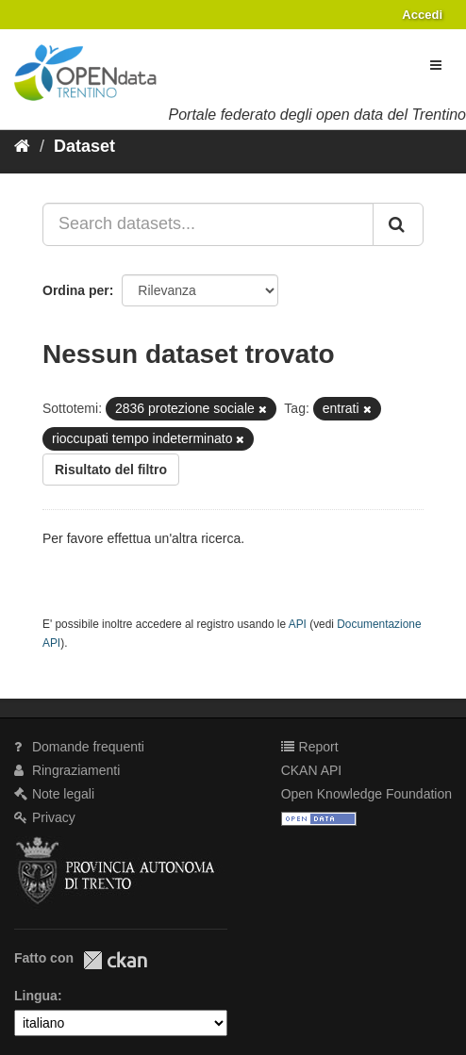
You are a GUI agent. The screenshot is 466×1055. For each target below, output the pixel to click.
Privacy (44, 817)
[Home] (22, 146)
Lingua (36, 995)
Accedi (422, 15)
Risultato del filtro (111, 469)
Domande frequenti (79, 746)
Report (310, 746)
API (298, 624)
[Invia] (398, 224)
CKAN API (311, 770)
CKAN (115, 960)
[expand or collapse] (436, 65)
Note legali (54, 793)
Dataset (84, 146)
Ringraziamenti (67, 770)
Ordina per (75, 290)
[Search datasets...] (208, 224)
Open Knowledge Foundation (366, 793)
